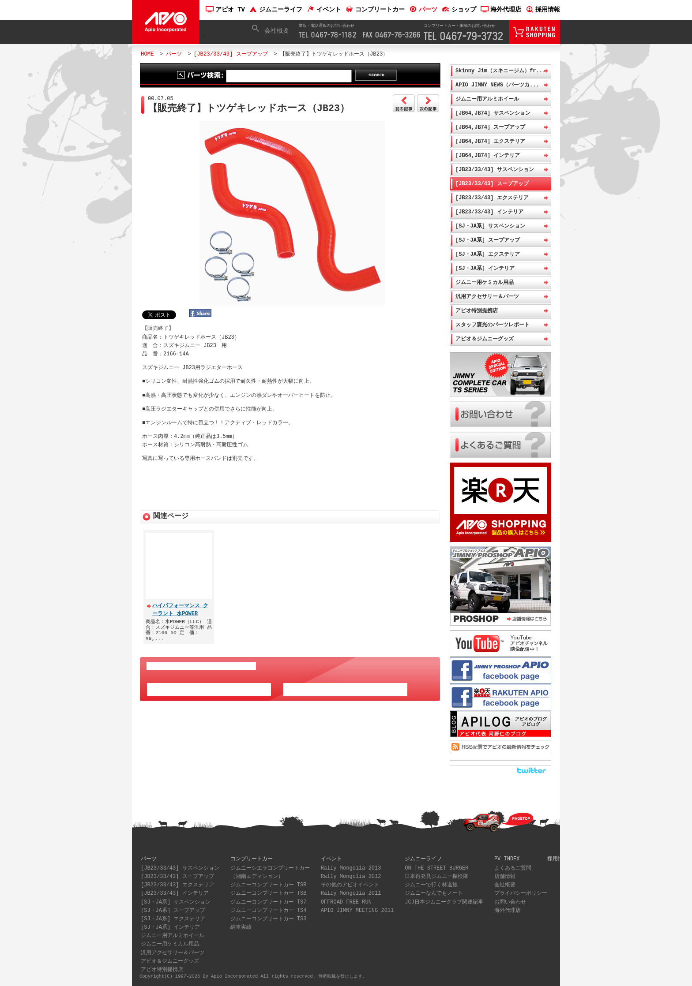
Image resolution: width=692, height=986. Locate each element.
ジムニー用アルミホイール (487, 99)
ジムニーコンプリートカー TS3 (268, 919)
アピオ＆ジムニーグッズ (484, 339)
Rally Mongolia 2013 (351, 868)
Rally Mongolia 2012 (351, 877)
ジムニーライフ (275, 10)
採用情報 (543, 10)
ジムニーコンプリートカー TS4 (268, 911)
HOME (147, 54)
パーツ (423, 10)
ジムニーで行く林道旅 (431, 885)
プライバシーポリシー (520, 893)
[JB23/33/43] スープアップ (231, 54)
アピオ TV (225, 10)
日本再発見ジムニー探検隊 (436, 877)
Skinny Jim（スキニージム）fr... (500, 71)
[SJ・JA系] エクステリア (487, 254)
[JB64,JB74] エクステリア (490, 141)
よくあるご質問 (512, 868)
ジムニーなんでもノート (434, 893)
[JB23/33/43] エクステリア (492, 198)
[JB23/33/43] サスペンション (494, 169)
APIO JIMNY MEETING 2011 (357, 911)
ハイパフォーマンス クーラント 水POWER (180, 607)
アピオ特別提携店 (476, 310)
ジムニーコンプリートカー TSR (268, 885)
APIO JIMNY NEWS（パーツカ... (497, 85)
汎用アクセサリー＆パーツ (487, 296)
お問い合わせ (510, 902)
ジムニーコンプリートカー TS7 (268, 902)
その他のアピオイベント (350, 885)
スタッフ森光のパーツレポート (492, 325)
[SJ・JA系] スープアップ (487, 240)
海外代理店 (501, 10)
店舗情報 (504, 877)
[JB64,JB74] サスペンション (492, 113)
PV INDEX (507, 859)
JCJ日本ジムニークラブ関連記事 (444, 902)
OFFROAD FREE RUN (346, 902)
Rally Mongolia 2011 (351, 893)
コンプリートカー (375, 10)
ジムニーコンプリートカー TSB (268, 893)
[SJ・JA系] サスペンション (490, 226)
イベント (324, 10)
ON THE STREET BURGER (436, 868)
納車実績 (241, 927)
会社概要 (276, 31)
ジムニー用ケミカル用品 (484, 282)
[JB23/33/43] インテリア (489, 212)
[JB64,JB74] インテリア (487, 155)
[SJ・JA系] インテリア (485, 268)
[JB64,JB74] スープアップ (490, 127)
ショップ (459, 10)
